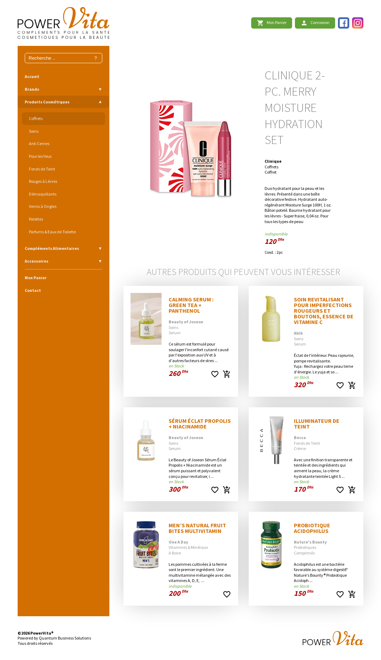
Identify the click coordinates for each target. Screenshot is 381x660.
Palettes (36, 219)
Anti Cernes (39, 143)
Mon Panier (36, 277)
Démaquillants (42, 194)
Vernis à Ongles (42, 206)
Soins (33, 131)
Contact (33, 290)
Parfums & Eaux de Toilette (52, 231)
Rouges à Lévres (43, 181)
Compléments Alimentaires (52, 248)
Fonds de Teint (42, 169)
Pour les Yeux (40, 156)
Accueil (32, 76)
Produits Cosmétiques (47, 101)
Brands (32, 89)
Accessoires (36, 261)
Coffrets (36, 118)
